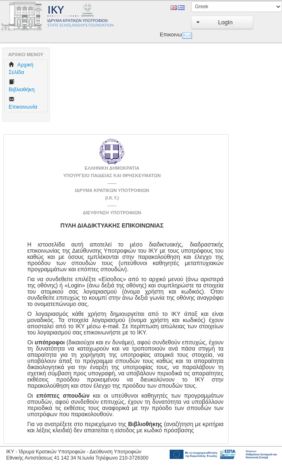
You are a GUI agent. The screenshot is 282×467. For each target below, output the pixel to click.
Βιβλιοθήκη (22, 85)
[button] (222, 22)
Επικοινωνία (169, 34)
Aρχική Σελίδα (21, 68)
